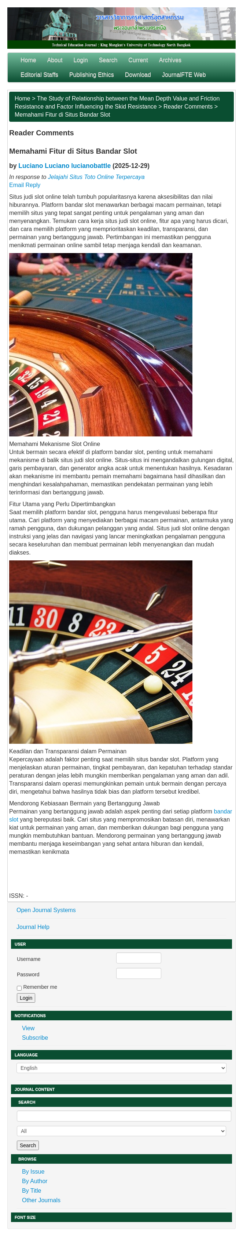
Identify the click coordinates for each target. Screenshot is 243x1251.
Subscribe (35, 1038)
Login (81, 60)
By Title (31, 1191)
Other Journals (41, 1200)
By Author (34, 1181)
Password (28, 974)
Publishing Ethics (91, 75)
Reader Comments (188, 106)
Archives (170, 60)
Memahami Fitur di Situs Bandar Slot (62, 114)
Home (28, 60)
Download (138, 75)
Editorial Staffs (39, 75)
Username (29, 959)
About (55, 60)
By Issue (33, 1171)
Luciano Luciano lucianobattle (64, 165)
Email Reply (24, 185)
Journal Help (32, 927)
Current (138, 60)
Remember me (40, 987)
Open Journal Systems (46, 910)
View (28, 1028)
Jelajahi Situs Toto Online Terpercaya (96, 177)
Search (108, 60)
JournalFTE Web (184, 75)
